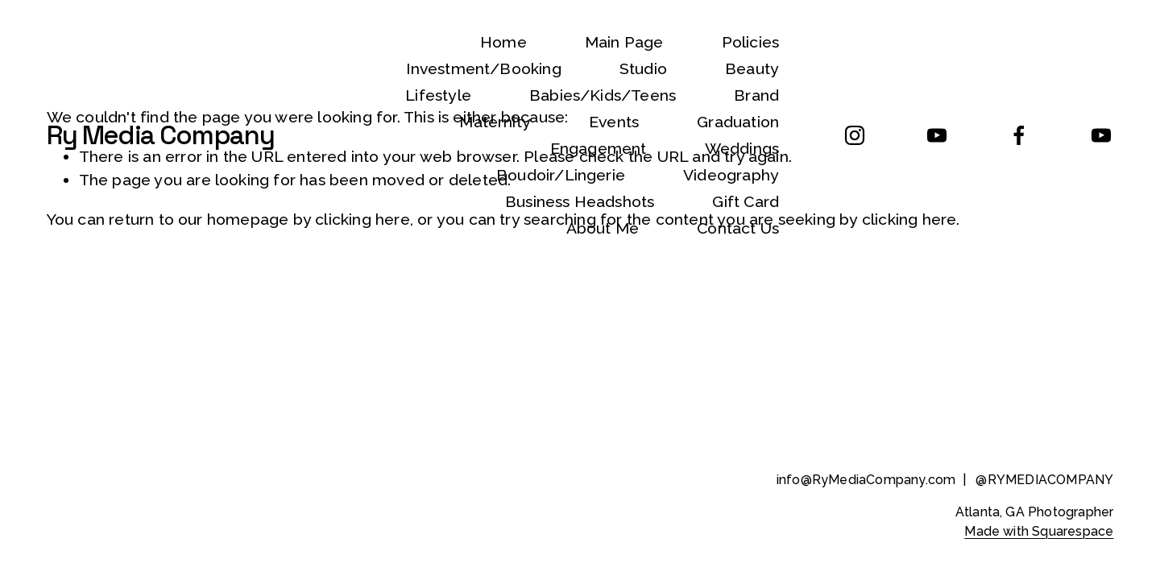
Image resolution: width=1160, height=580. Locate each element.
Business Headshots (580, 202)
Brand (756, 95)
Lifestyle (438, 95)
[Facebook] (1019, 135)
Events (614, 122)
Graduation (738, 122)
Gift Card (745, 202)
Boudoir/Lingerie (560, 175)
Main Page (624, 42)
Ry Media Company (160, 135)
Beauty (752, 69)
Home (503, 42)
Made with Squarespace (1038, 531)
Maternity (495, 122)
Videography (731, 175)
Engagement (598, 148)
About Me (603, 228)
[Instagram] (855, 135)
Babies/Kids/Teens (602, 95)
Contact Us (738, 228)
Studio (643, 69)
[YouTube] (937, 135)
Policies (751, 42)
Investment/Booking (483, 69)
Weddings (742, 148)
